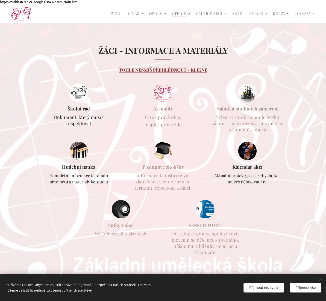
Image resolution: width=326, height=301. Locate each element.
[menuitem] (116, 13)
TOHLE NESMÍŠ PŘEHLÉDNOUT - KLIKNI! (163, 70)
